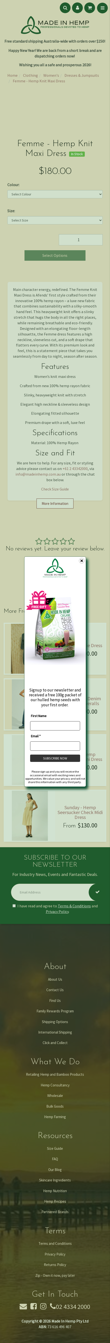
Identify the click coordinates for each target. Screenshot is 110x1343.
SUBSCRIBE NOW (55, 758)
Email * (36, 736)
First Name (39, 716)
